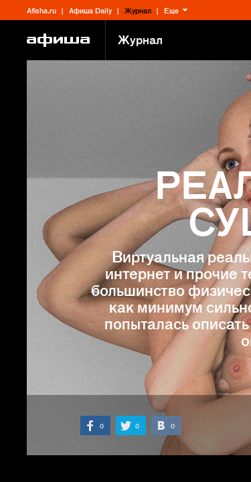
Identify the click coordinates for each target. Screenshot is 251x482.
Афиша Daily (90, 10)
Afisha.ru (41, 10)
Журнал (137, 10)
